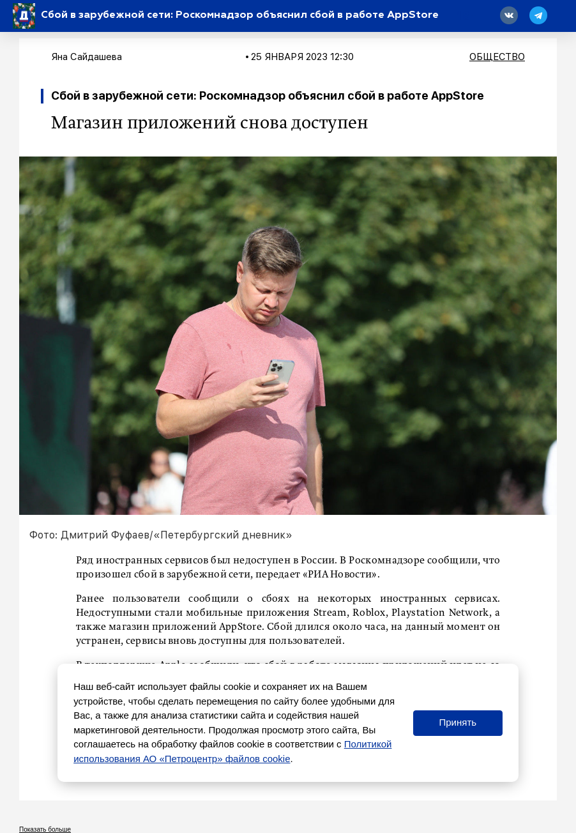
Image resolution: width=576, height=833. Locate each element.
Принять (457, 722)
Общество (497, 57)
